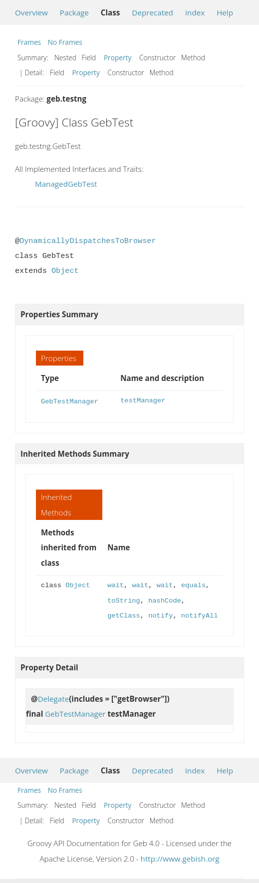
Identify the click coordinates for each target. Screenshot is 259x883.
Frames (29, 42)
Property (117, 57)
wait (115, 584)
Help (225, 12)
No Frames (65, 42)
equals (193, 584)
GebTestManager (69, 400)
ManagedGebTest (66, 184)
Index (195, 12)
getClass (123, 615)
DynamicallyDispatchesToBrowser (87, 241)
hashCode (164, 600)
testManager (142, 400)
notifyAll (199, 615)
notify (160, 615)
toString (123, 600)
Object (65, 271)
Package (74, 12)
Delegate (53, 698)
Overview (31, 12)
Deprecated (152, 12)
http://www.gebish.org (180, 858)
